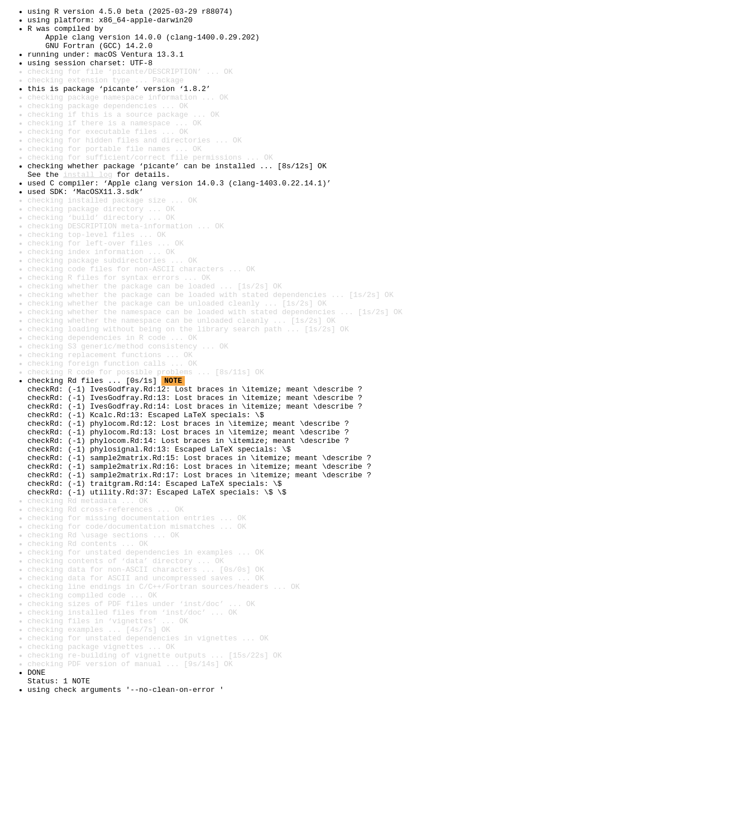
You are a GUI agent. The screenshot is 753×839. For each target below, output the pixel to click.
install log (87, 208)
